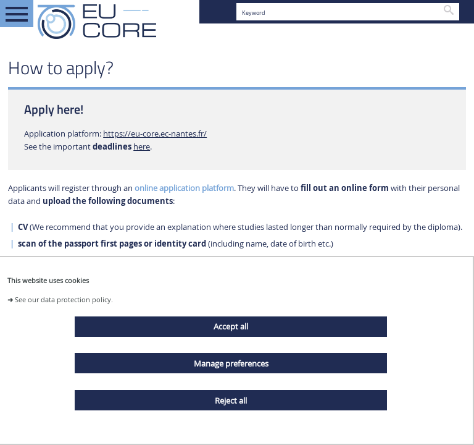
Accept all (231, 326)
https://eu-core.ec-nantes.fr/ (155, 134)
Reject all (231, 400)
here (141, 147)
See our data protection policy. (64, 299)
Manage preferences (231, 363)
